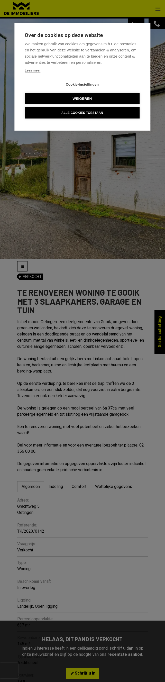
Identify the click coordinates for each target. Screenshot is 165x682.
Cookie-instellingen (82, 84)
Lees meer (32, 70)
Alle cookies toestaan (82, 113)
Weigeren (82, 99)
